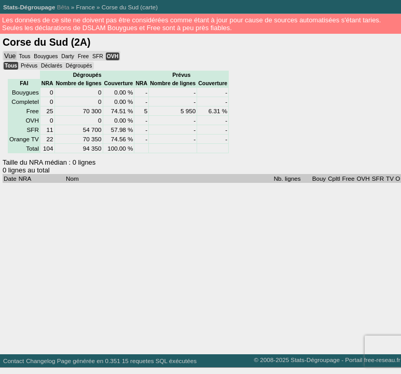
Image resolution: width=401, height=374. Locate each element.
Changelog (40, 360)
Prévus (29, 66)
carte (149, 7)
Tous (24, 56)
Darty (67, 56)
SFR (97, 56)
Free (83, 56)
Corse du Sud (120, 7)
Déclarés (51, 66)
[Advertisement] (198, 266)
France (85, 7)
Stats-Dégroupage (29, 7)
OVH (112, 56)
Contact (13, 360)
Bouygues (46, 56)
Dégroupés (79, 66)
